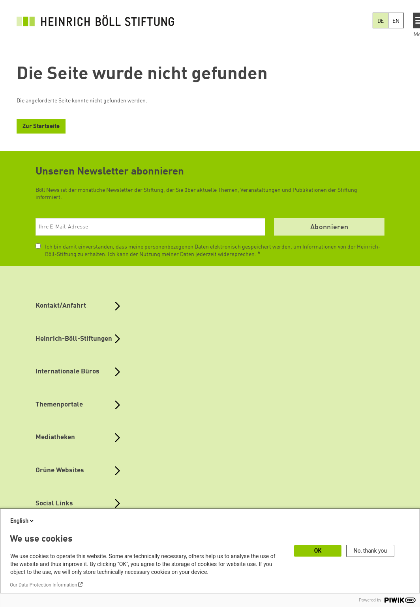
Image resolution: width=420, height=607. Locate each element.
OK (318, 551)
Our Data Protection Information (43, 585)
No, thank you (370, 551)
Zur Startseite (41, 127)
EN (395, 21)
